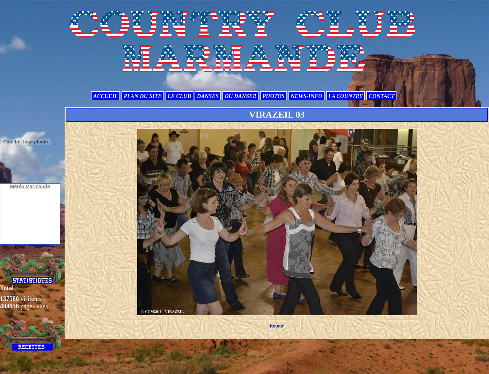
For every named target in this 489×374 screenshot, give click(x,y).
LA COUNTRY (345, 96)
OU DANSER (240, 96)
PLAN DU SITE (142, 96)
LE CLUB (179, 96)
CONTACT (381, 96)
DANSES (208, 96)
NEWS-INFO (306, 96)
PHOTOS (273, 96)
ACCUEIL (105, 96)
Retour (276, 326)
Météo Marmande (30, 186)
